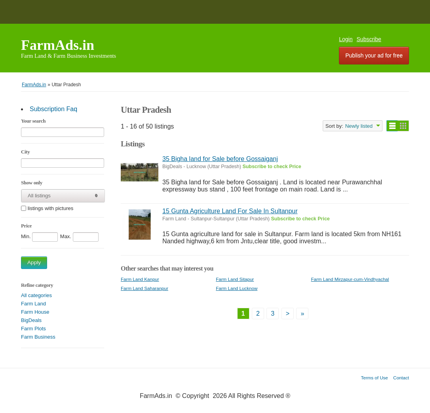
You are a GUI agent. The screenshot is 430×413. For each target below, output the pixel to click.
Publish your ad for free (374, 55)
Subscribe (369, 39)
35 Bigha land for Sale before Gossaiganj (220, 158)
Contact (401, 377)
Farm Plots (33, 329)
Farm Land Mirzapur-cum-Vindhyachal (350, 279)
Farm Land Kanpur (140, 279)
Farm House (35, 312)
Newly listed (359, 126)
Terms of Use (374, 377)
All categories (36, 295)
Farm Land (33, 304)
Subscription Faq (53, 109)
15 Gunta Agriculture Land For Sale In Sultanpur (230, 211)
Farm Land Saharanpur (144, 288)
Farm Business (38, 337)
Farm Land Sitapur (235, 279)
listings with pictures (51, 209)
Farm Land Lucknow (236, 288)
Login (345, 39)
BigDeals (31, 320)
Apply (34, 262)
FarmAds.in (57, 45)
